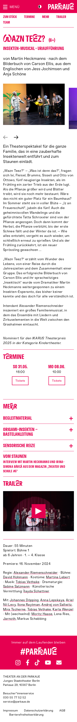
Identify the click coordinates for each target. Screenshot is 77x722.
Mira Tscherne (14, 609)
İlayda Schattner (36, 591)
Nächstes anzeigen (16, 137)
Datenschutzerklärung (38, 710)
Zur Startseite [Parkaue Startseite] (61, 6)
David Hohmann (15, 577)
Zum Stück (10, 17)
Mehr (45, 17)
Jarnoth (9, 619)
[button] (34, 104)
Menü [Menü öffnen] (14, 7)
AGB (62, 710)
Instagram (18, 662)
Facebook (27, 662)
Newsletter (59, 662)
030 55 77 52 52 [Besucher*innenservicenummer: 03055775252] (14, 697)
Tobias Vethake (27, 582)
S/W (40, 6)
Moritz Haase (41, 614)
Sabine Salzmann (16, 586)
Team (6, 22)
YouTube (48, 662)
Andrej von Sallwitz (56, 605)
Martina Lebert (58, 577)
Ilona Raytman (28, 605)
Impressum (10, 710)
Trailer (61, 17)
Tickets (20, 380)
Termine (29, 17)
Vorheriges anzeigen (5, 137)
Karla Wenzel (63, 609)
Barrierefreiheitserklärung (26, 714)
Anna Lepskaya (52, 600)
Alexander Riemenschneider (36, 573)
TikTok (37, 662)
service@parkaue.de (16, 701)
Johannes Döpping (24, 600)
